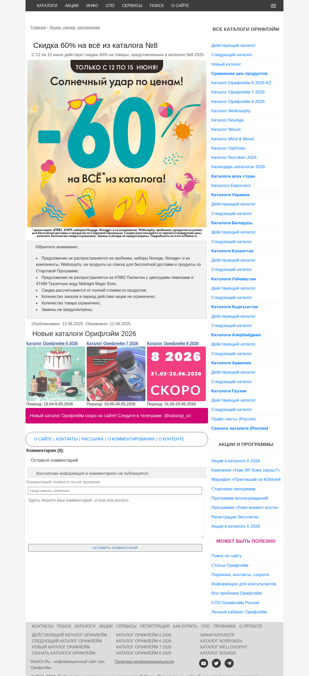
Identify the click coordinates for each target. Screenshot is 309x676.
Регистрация (155, 615)
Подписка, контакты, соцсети (240, 563)
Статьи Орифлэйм (229, 553)
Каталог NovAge (227, 108)
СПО (110, 6)
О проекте (250, 615)
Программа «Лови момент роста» (245, 496)
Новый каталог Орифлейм (61, 636)
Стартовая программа (233, 477)
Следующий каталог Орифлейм (67, 630)
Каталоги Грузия (228, 379)
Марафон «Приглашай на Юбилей (246, 468)
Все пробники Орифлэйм (236, 581)
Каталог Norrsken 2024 (234, 146)
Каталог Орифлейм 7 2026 (112, 332)
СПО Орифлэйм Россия (235, 591)
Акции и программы (245, 433)
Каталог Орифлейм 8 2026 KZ (241, 71)
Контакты (67, 428)
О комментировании (131, 428)
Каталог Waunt (226, 118)
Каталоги (47, 6)
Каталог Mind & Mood (232, 127)
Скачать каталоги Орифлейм (63, 642)
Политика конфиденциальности (144, 650)
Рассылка (93, 428)
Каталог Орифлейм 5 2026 (144, 624)
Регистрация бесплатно (235, 505)
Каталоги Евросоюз (230, 174)
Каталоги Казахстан (232, 239)
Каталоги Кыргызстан (234, 295)
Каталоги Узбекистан (233, 267)
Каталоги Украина (230, 183)
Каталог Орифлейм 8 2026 (173, 332)
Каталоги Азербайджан (236, 323)
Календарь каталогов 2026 (238, 155)
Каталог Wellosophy (231, 99)
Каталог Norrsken (221, 630)
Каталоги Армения (231, 351)
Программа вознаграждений (239, 486)
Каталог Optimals (228, 136)
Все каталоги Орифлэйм (246, 18)
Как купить (185, 615)
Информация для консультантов (243, 572)
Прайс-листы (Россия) (233, 407)
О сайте (180, 6)
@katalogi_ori (177, 404)
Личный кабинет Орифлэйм (239, 600)
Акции (72, 6)
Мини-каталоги (217, 624)
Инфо (92, 6)
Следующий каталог (231, 43)
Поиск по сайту (226, 544)
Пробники (225, 615)
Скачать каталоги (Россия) (239, 416)
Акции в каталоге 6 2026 (235, 449)
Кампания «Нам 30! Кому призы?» (245, 458)
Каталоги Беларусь (232, 211)
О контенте (171, 428)
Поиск (157, 6)
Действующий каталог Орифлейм (69, 624)
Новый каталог (226, 52)
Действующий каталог (233, 34)
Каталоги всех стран (233, 164)
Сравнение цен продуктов (239, 62)
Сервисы (132, 6)
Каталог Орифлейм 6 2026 (52, 332)
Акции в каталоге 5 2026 (235, 514)
